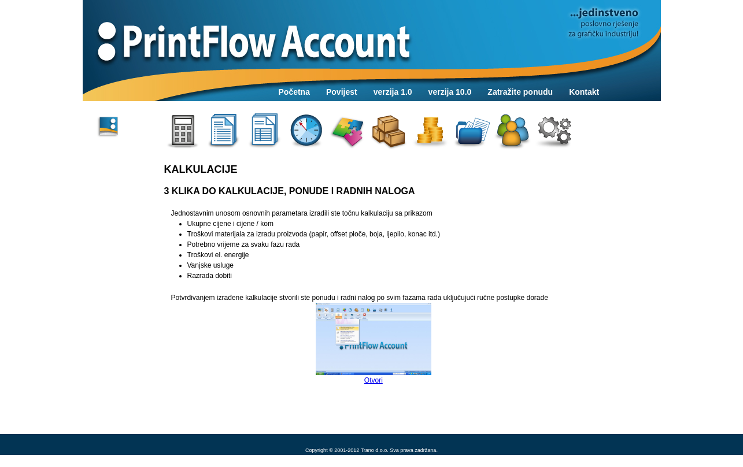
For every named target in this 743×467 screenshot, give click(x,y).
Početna (294, 92)
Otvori (373, 343)
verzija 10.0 (450, 92)
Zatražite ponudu (520, 92)
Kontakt (584, 92)
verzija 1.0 (393, 92)
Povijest (341, 92)
